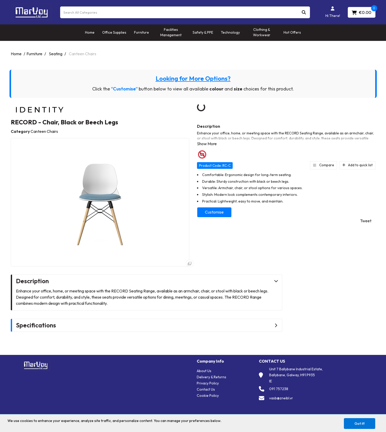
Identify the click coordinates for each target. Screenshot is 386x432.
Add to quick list (357, 165)
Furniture (141, 32)
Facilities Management (171, 32)
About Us (204, 371)
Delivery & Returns (211, 377)
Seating (55, 53)
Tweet (365, 220)
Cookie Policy (208, 395)
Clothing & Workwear (261, 32)
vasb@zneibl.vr (281, 398)
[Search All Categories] (185, 12)
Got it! (359, 423)
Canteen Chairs (82, 53)
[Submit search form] (303, 12)
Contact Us (206, 389)
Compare (323, 165)
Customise (214, 212)
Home (90, 32)
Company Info (210, 361)
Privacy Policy (208, 383)
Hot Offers (292, 32)
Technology (230, 32)
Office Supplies (114, 32)
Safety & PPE (203, 32)
